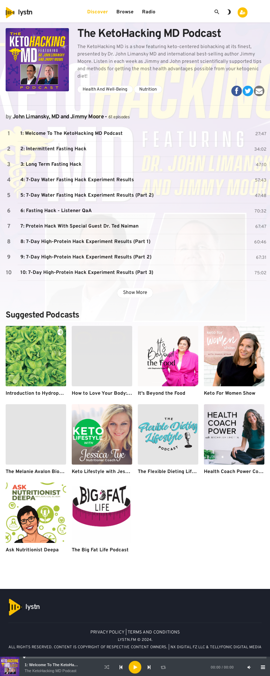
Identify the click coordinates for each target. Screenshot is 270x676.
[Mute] (249, 667)
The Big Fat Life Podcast (100, 550)
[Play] (135, 667)
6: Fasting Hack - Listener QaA (56, 211)
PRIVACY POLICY (107, 632)
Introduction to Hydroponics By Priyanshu (54, 393)
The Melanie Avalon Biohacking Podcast (52, 472)
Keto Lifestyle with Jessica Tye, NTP (114, 472)
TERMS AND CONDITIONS (154, 632)
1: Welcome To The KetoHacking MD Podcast (66, 665)
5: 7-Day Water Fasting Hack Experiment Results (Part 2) (87, 195)
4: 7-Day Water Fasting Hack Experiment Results (77, 180)
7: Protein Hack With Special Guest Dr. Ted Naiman (79, 226)
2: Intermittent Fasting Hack (53, 149)
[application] (135, 667)
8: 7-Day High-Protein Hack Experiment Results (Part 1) (85, 242)
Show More (135, 293)
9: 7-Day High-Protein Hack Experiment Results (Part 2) (86, 257)
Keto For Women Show (229, 393)
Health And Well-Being (105, 89)
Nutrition (148, 89)
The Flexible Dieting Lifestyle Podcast (182, 472)
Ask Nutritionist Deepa (32, 550)
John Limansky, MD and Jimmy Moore (58, 116)
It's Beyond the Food (161, 393)
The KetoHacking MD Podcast (50, 671)
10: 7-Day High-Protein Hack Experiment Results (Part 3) (86, 273)
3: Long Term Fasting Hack (51, 165)
